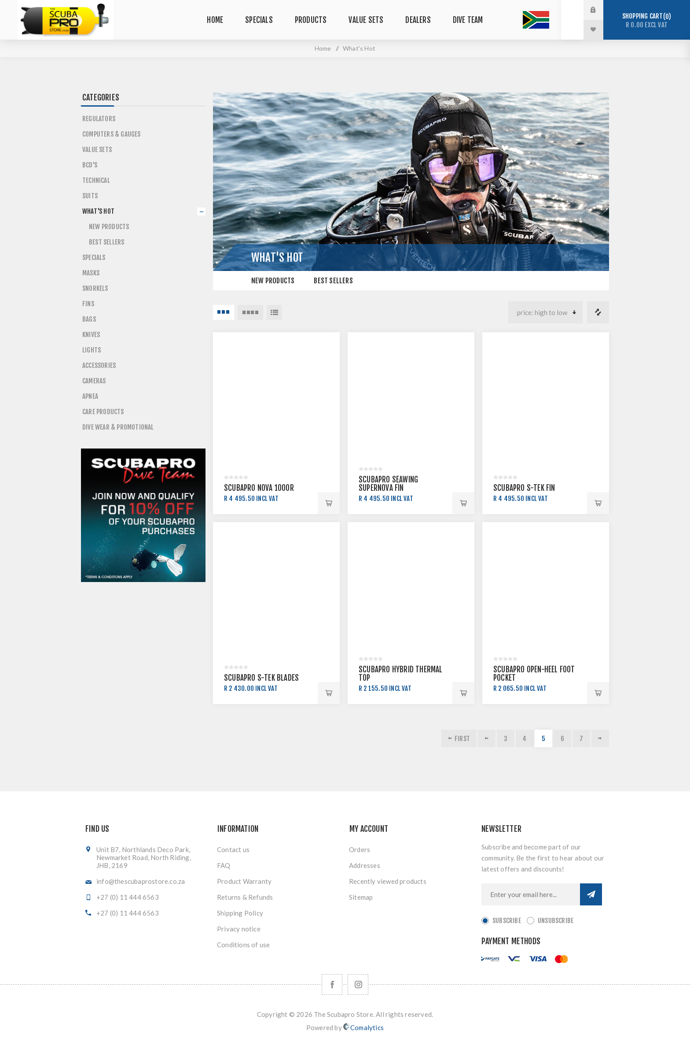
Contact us (233, 849)
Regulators (98, 119)
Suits (90, 196)
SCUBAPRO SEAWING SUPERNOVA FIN (388, 484)
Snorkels (95, 288)
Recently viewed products (387, 881)
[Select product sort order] (545, 312)
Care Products (103, 412)
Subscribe (506, 920)
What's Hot (98, 211)
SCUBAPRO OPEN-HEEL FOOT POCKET (534, 673)
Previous (486, 738)
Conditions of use (243, 945)
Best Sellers (333, 280)
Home (323, 48)
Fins (88, 304)
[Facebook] (332, 984)
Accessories (99, 365)
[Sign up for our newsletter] (530, 894)
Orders (359, 849)
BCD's (89, 165)
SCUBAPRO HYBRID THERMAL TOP (401, 673)
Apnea (90, 396)
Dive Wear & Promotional (118, 427)
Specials (94, 257)
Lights (91, 350)
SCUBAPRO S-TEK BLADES (261, 677)
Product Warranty (244, 881)
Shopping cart (647, 20)
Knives (91, 334)
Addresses (364, 865)
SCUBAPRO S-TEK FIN (524, 488)
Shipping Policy (240, 913)
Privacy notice (239, 929)
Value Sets (97, 149)
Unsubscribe (555, 920)
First (462, 738)
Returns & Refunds (245, 897)
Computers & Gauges (111, 134)
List (274, 312)
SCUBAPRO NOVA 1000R (259, 488)
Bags (89, 319)
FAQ (224, 865)
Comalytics (363, 1027)
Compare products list (598, 312)
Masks (90, 273)
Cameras (94, 381)
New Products (272, 280)
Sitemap (361, 897)
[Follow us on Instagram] (358, 984)
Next (600, 738)
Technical (96, 180)
